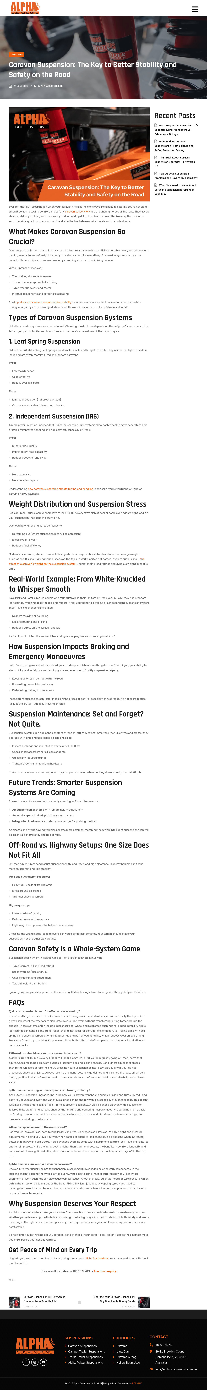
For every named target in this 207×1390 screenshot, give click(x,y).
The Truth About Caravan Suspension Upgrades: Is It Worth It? (174, 162)
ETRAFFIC (137, 1383)
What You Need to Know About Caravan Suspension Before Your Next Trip (175, 189)
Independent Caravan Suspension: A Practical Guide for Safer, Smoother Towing (174, 146)
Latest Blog (16, 54)
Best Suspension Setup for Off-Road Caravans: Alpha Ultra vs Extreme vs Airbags (176, 130)
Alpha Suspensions (52, 86)
